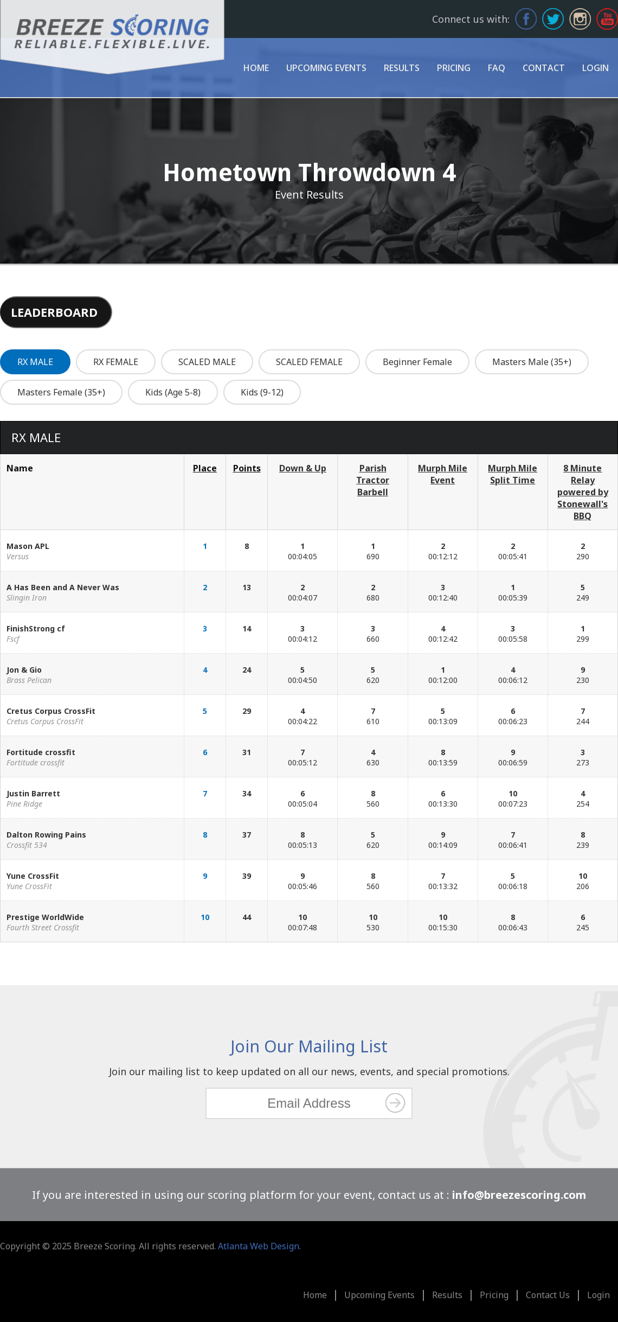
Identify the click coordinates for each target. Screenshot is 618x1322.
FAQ (496, 68)
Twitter (553, 19)
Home (256, 68)
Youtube (607, 19)
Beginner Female (417, 362)
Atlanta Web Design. (259, 1246)
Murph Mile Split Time (512, 474)
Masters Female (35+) (61, 392)
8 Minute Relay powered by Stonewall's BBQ (582, 492)
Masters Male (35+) (531, 362)
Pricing (454, 68)
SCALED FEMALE (309, 362)
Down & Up (302, 468)
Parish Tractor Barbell (372, 480)
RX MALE (35, 362)
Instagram (580, 19)
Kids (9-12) (262, 392)
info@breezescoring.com (519, 1194)
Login (595, 68)
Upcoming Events (326, 68)
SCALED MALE (207, 362)
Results (402, 68)
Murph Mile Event (442, 474)
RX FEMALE (115, 362)
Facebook (526, 19)
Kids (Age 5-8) (173, 392)
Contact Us (548, 1295)
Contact (544, 68)
